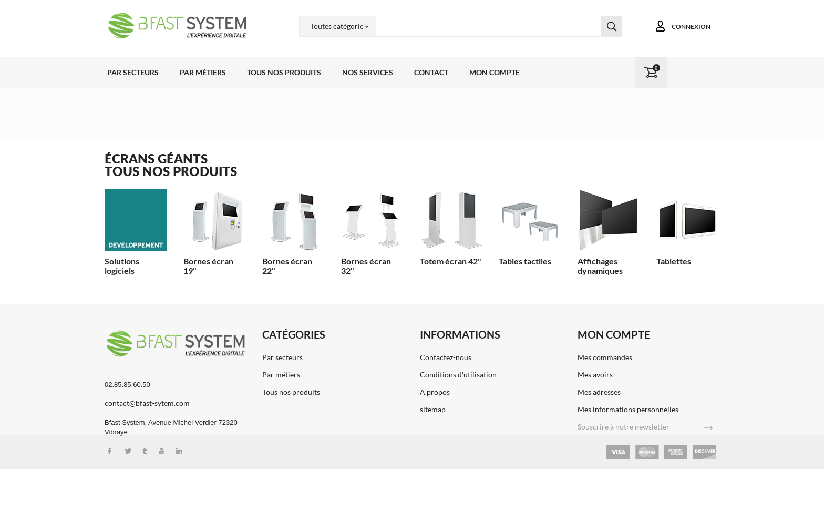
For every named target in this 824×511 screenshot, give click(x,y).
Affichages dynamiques (600, 265)
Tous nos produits (284, 72)
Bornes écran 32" (366, 265)
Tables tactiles (525, 261)
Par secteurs (133, 72)
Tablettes (673, 261)
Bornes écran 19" (208, 265)
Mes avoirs (595, 374)
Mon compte (494, 72)
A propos (435, 391)
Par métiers (203, 72)
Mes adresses (599, 391)
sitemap (433, 409)
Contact (431, 72)
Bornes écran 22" (287, 265)
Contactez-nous (445, 357)
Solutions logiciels (122, 265)
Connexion (691, 26)
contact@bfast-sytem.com (147, 402)
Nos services (367, 72)
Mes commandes (605, 357)
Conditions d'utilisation (458, 374)
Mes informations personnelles (628, 409)
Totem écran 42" (450, 261)
